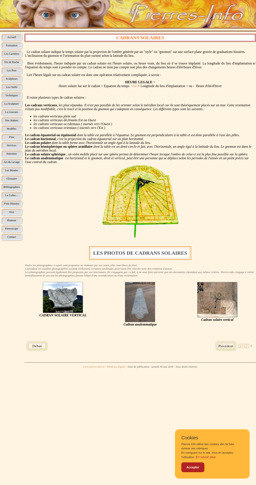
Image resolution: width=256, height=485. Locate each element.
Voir (134, 86)
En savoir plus (206, 457)
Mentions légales (116, 366)
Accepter (192, 467)
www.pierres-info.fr (94, 366)
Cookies (189, 438)
